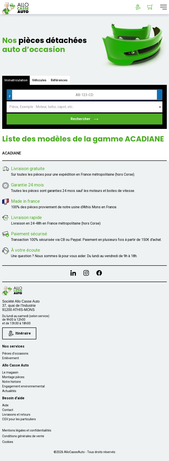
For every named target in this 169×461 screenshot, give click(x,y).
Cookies (7, 442)
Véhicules (39, 80)
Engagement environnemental (23, 386)
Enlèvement (10, 358)
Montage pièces (13, 377)
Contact (7, 410)
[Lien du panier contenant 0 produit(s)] (150, 7)
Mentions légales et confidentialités (26, 430)
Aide (5, 405)
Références (59, 80)
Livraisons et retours (16, 414)
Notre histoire (11, 381)
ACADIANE (11, 153)
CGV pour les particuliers (19, 419)
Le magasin (10, 372)
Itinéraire (19, 333)
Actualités (9, 391)
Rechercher (85, 119)
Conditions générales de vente (23, 436)
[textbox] (84, 106)
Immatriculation (16, 80)
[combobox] (84, 106)
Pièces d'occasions (15, 353)
